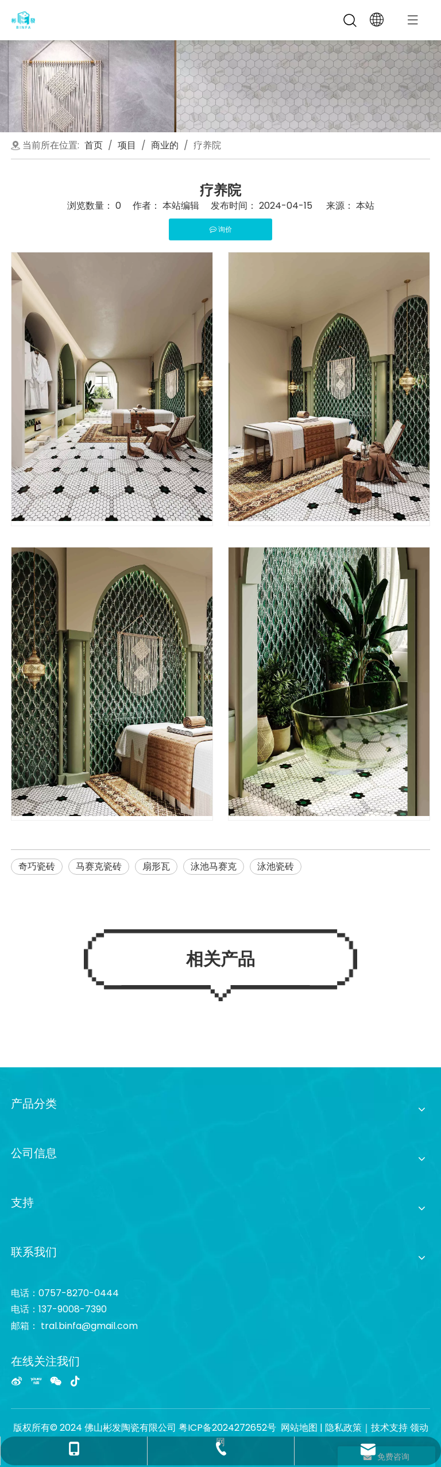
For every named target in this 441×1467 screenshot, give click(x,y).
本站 (365, 205)
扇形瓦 (156, 866)
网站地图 (299, 1427)
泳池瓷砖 (275, 866)
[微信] (55, 1380)
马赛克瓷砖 (99, 866)
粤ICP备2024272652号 (227, 1427)
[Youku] (36, 1380)
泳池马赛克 (214, 866)
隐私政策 (343, 1427)
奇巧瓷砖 (36, 866)
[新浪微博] (16, 1380)
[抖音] (75, 1380)
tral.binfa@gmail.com (89, 1325)
